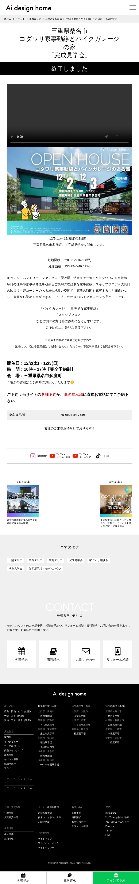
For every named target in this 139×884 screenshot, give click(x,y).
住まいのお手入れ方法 (49, 817)
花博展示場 (80, 716)
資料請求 (76, 817)
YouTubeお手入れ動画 (60, 456)
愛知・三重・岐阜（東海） (18, 720)
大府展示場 (113, 742)
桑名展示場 (113, 716)
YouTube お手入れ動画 (117, 817)
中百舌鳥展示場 (82, 724)
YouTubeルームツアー (83, 456)
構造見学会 (15, 568)
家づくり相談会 (98, 560)
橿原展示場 (80, 733)
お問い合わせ (79, 821)
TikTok (102, 456)
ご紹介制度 (44, 821)
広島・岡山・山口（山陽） (18, 711)
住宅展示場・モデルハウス (45, 568)
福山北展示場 (47, 747)
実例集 (7, 737)
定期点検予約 (45, 813)
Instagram (38, 456)
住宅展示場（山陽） (48, 705)
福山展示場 (46, 742)
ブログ (7, 768)
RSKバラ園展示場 (49, 764)
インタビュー (11, 741)
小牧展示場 (113, 733)
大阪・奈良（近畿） (14, 716)
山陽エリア (15, 560)
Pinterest (110, 826)
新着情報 (8, 755)
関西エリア (35, 560)
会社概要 (8, 834)
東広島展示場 (47, 733)
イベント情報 (11, 759)
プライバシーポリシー (49, 843)
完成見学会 (76, 560)
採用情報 (8, 838)
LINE (108, 835)
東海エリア (55, 560)
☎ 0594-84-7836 (73, 414)
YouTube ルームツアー (117, 821)
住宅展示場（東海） (115, 705)
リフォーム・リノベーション (18, 790)
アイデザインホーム (69, 694)
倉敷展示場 (46, 755)
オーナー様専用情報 (48, 807)
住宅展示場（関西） (82, 705)
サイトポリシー (46, 847)
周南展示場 (46, 716)
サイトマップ (45, 838)
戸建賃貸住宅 (11, 817)
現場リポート (11, 763)
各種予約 (48, 395)
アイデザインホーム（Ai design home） (28, 8)
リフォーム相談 (80, 826)
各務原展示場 (115, 724)
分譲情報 (8, 813)
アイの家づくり (12, 746)
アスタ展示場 (47, 724)
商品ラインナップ (13, 750)
